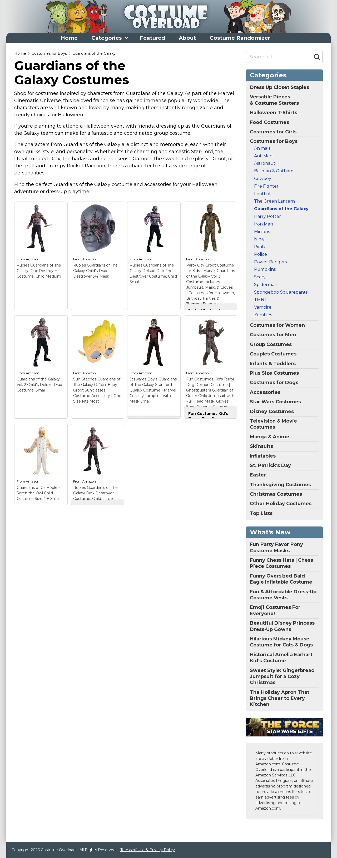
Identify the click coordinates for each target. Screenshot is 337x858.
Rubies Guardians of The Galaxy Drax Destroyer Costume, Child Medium (39, 271)
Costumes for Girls (273, 132)
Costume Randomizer (240, 38)
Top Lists (261, 513)
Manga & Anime (269, 437)
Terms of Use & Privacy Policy (147, 849)
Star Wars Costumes (275, 402)
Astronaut (264, 163)
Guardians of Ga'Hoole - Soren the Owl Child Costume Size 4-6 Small (38, 493)
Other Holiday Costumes (280, 503)
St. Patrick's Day (270, 465)
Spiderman (265, 284)
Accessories (265, 392)
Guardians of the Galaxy (94, 53)
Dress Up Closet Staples (279, 87)
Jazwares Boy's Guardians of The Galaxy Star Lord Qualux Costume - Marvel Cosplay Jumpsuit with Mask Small (153, 390)
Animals (262, 148)
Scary (260, 276)
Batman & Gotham (273, 170)
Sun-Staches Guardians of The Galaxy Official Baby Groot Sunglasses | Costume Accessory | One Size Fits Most (97, 390)
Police (260, 254)
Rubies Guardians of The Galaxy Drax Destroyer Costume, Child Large (95, 493)
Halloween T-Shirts (273, 113)
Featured (152, 38)
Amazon (32, 259)
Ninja (259, 239)
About (187, 38)
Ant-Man (263, 155)
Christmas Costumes (276, 494)
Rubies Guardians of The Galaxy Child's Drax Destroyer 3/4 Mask (95, 271)
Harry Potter (267, 216)
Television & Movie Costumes (273, 424)
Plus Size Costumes (274, 373)
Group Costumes (271, 344)
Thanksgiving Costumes (280, 485)
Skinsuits (261, 446)
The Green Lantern (274, 201)
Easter (258, 475)
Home (69, 38)
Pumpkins (265, 269)
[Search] (317, 57)
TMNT (260, 299)
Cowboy (262, 178)
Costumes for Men (273, 335)
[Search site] (279, 57)
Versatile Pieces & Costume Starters (274, 100)
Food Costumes (269, 122)
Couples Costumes (273, 354)
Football (263, 193)
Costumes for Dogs (274, 382)
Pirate (260, 246)
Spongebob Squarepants (281, 292)
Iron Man (263, 224)
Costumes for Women (277, 325)
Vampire (262, 307)
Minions (262, 231)
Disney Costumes (272, 411)
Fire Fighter (266, 186)
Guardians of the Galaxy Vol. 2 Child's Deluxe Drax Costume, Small (39, 385)
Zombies (263, 314)
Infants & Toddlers (273, 364)
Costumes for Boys (49, 53)
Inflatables (263, 456)
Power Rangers (270, 261)
